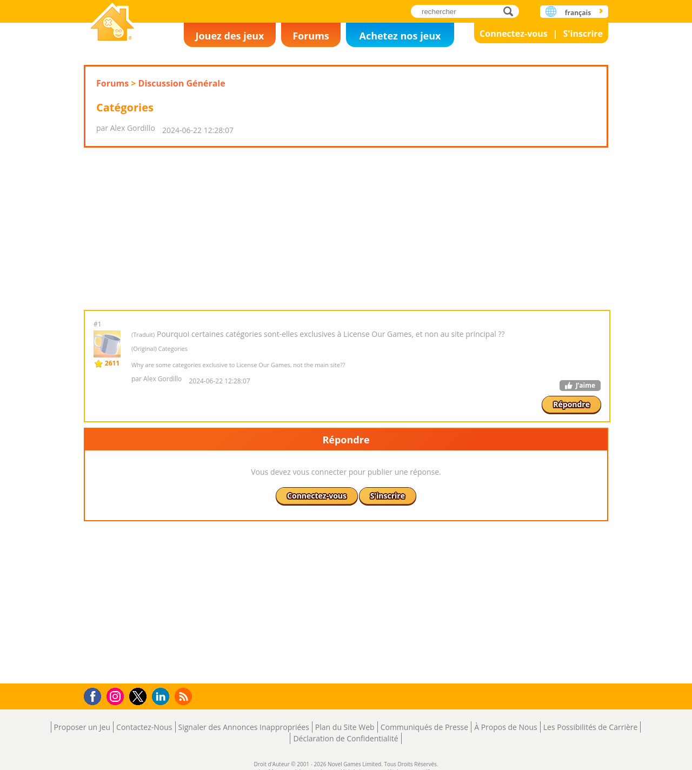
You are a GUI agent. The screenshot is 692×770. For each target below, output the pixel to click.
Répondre (571, 404)
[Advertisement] (346, 228)
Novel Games (112, 23)
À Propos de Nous (505, 727)
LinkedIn (162, 696)
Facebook (95, 695)
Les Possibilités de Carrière (590, 727)
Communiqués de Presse (424, 727)
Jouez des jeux (229, 35)
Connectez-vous (514, 33)
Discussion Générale (181, 83)
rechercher (511, 11)
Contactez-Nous (144, 727)
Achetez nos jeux (400, 35)
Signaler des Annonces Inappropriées (243, 727)
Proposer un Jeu (82, 727)
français (578, 12)
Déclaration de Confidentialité (345, 738)
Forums (310, 35)
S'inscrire (583, 33)
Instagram (117, 695)
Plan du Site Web (345, 727)
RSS (184, 696)
